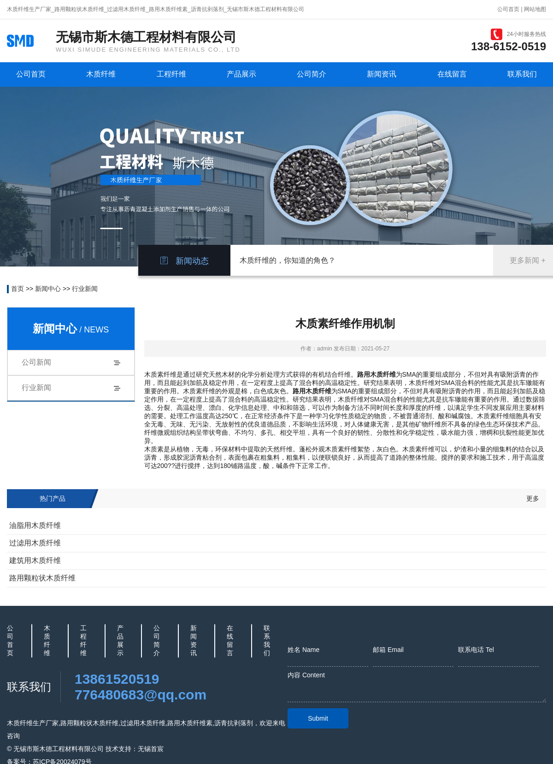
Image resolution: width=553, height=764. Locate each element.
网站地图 (535, 9)
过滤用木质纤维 (35, 543)
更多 (532, 498)
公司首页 (508, 9)
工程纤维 (171, 74)
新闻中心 (48, 288)
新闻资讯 (381, 74)
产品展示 (241, 74)
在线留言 (452, 74)
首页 (17, 288)
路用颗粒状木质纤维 (42, 578)
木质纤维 (101, 74)
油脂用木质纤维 (35, 525)
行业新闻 (85, 288)
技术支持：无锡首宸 (135, 748)
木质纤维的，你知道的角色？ (287, 260)
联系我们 (522, 74)
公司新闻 (36, 362)
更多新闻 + (528, 260)
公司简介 (311, 74)
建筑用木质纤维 (35, 560)
